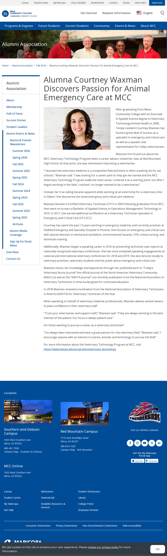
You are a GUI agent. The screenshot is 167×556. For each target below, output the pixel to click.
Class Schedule (78, 2)
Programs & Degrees (19, 27)
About (10, 102)
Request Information (116, 14)
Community (102, 27)
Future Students (49, 27)
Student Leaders (16, 128)
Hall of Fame (14, 115)
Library (126, 2)
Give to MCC (140, 2)
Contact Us (13, 260)
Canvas (25, 2)
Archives (18, 225)
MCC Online (13, 467)
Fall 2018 (41, 67)
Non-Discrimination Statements (100, 527)
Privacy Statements (66, 527)
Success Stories (16, 122)
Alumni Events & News (20, 135)
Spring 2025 (20, 179)
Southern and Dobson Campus (22, 433)
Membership (14, 108)
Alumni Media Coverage (18, 234)
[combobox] (147, 14)
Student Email (97, 2)
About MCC (148, 27)
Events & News (125, 27)
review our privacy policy (103, 547)
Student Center (41, 2)
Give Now (12, 253)
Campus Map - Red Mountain (76, 451)
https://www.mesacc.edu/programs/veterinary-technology (80, 351)
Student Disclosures (89, 493)
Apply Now (157, 2)
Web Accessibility (132, 527)
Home (5, 67)
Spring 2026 (20, 159)
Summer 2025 (21, 172)
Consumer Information (38, 527)
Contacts (113, 2)
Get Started (89, 14)
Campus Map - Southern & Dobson (23, 453)
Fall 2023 (18, 205)
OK (157, 549)
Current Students (77, 27)
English (145, 14)
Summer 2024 (21, 192)
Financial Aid (47, 499)
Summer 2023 (21, 212)
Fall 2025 (18, 166)
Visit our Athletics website (144, 431)
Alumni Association (24, 45)
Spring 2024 (20, 199)
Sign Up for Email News (20, 245)
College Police (86, 505)
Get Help (9, 511)
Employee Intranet (88, 511)
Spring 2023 (20, 219)
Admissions (47, 493)
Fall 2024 (18, 185)
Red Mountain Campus (79, 433)
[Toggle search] (162, 14)
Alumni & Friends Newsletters (20, 144)
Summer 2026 (21, 152)
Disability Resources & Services (53, 507)
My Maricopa (60, 2)
